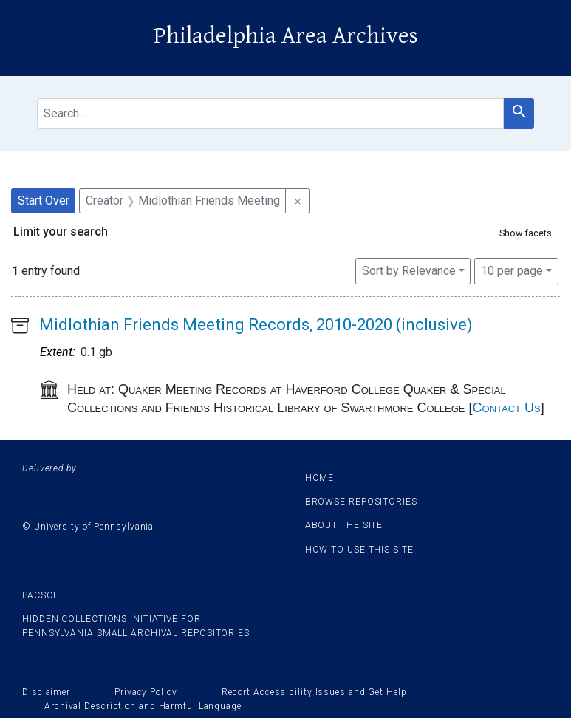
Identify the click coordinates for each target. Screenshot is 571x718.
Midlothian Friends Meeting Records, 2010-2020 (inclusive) (256, 324)
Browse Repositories (361, 501)
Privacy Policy (145, 692)
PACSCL (40, 595)
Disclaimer (46, 692)
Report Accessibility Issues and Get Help (314, 692)
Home (320, 478)
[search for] (270, 113)
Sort (409, 271)
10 (512, 269)
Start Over (43, 201)
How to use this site (359, 549)
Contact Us (507, 407)
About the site (344, 525)
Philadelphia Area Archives (286, 35)
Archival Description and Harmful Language (143, 706)
